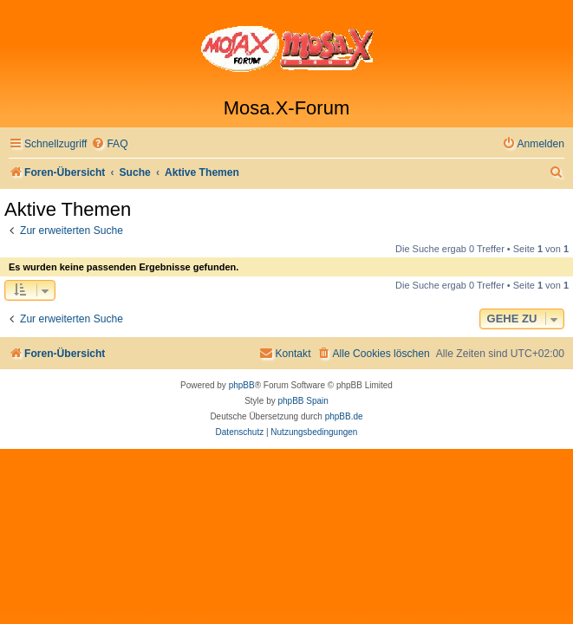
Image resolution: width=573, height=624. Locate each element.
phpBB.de (344, 416)
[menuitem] (109, 144)
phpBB (242, 385)
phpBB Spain (302, 401)
